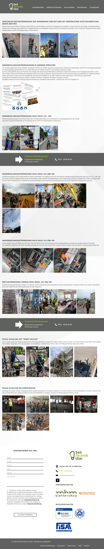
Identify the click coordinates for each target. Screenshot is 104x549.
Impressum (61, 546)
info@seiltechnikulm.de (31, 500)
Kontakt (86, 546)
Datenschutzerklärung (34, 504)
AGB (80, 546)
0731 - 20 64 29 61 (63, 159)
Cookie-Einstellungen (47, 546)
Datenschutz (71, 546)
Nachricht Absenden (25, 515)
